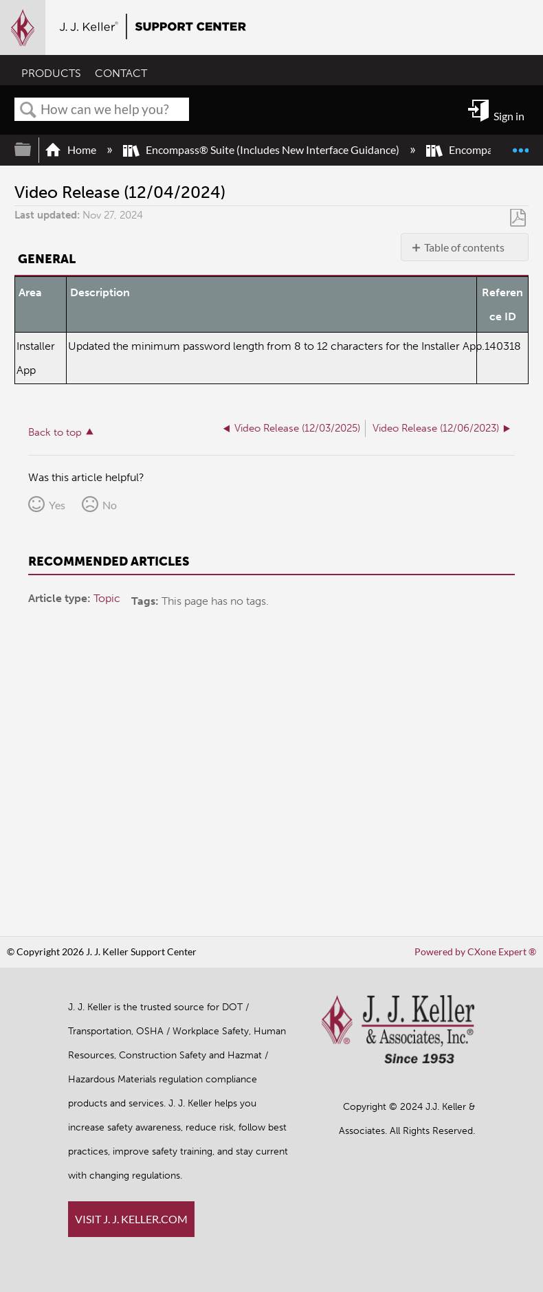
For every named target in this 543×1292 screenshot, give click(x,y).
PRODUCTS (51, 73)
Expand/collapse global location (520, 144)
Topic (106, 598)
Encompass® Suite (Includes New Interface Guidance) (262, 149)
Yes (57, 504)
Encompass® (469, 149)
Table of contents (464, 247)
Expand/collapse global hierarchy (31, 149)
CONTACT (121, 73)
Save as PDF (518, 218)
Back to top (55, 432)
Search (28, 110)
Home (71, 149)
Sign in (509, 115)
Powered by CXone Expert (475, 951)
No (109, 504)
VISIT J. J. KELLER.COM (131, 1218)
